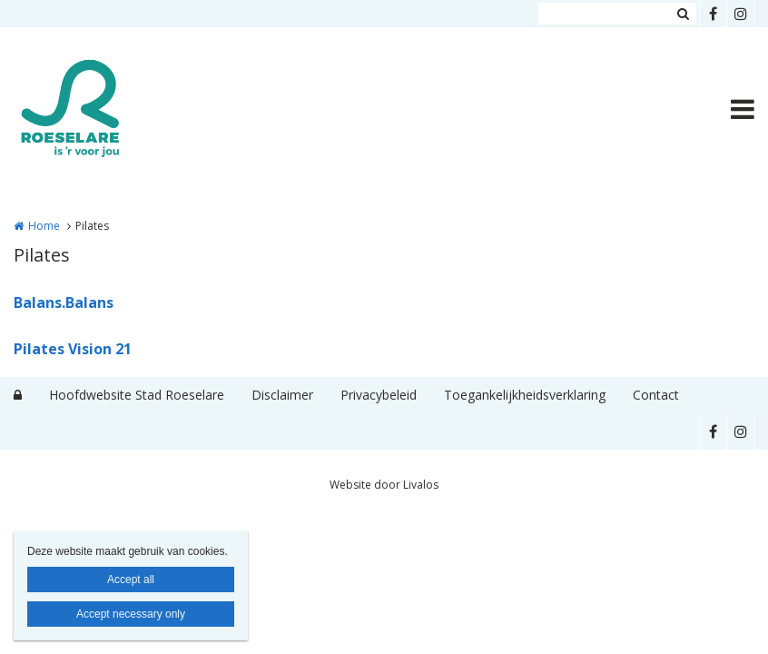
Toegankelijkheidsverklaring (525, 394)
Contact (656, 394)
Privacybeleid (378, 394)
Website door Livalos (384, 484)
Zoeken (682, 14)
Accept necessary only (130, 614)
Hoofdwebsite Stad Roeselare (136, 394)
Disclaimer (282, 394)
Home (44, 225)
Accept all (130, 579)
